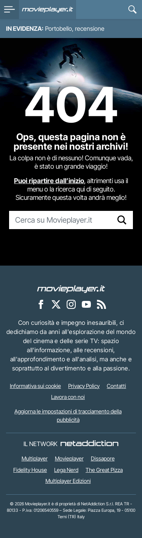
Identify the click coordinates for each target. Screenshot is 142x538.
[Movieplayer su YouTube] (86, 304)
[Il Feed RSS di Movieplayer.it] (101, 304)
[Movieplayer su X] (56, 304)
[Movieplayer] (71, 288)
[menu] (9, 9)
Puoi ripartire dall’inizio (49, 181)
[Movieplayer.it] (47, 9)
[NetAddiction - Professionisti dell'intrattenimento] (89, 443)
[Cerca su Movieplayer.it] (60, 220)
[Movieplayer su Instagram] (71, 304)
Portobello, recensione (75, 28)
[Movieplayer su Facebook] (40, 304)
